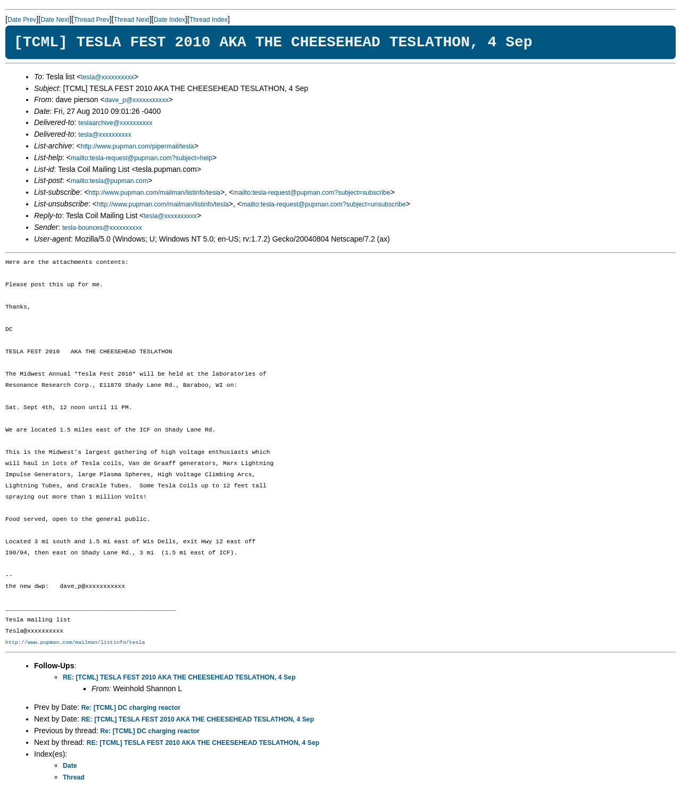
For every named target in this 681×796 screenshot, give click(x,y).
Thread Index (208, 19)
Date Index (169, 19)
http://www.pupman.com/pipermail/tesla (137, 146)
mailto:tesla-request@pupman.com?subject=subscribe (311, 192)
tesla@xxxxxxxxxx (107, 77)
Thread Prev (91, 19)
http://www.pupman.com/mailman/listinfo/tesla (154, 192)
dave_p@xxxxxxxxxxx (137, 100)
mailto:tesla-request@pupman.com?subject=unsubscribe (324, 204)
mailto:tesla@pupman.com (109, 181)
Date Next (54, 19)
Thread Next (132, 19)
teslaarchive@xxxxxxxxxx (115, 123)
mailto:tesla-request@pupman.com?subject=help (141, 158)
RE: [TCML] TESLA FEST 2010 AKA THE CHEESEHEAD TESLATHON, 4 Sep (179, 677)
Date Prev (21, 19)
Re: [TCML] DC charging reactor (130, 707)
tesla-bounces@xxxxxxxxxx (102, 227)
